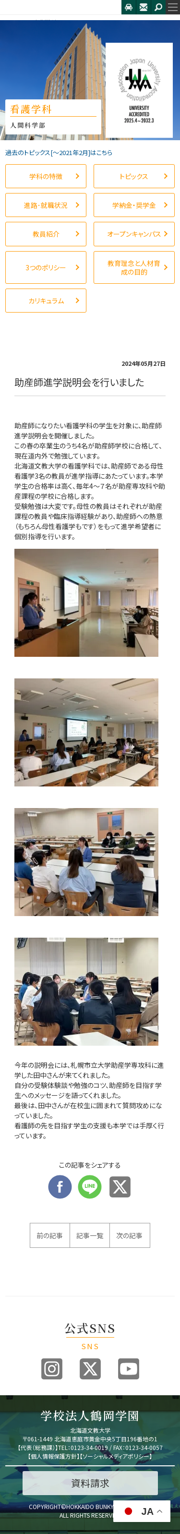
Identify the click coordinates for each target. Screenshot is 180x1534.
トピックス (79, 22)
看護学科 (44, 22)
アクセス (128, 7)
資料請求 (90, 1483)
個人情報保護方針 (54, 1456)
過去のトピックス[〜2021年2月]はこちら (58, 152)
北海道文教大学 (60, 7)
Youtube (129, 1369)
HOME (13, 22)
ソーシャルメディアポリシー (116, 1456)
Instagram (52, 1369)
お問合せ (143, 7)
